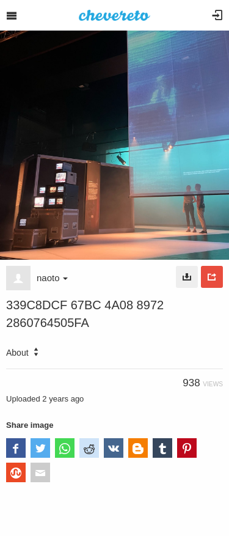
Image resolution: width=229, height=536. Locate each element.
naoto (52, 278)
